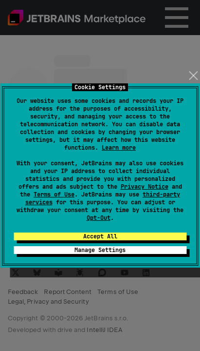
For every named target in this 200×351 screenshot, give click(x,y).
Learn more (119, 148)
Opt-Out (98, 218)
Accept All (100, 236)
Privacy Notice (144, 187)
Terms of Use (54, 194)
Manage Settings (100, 250)
